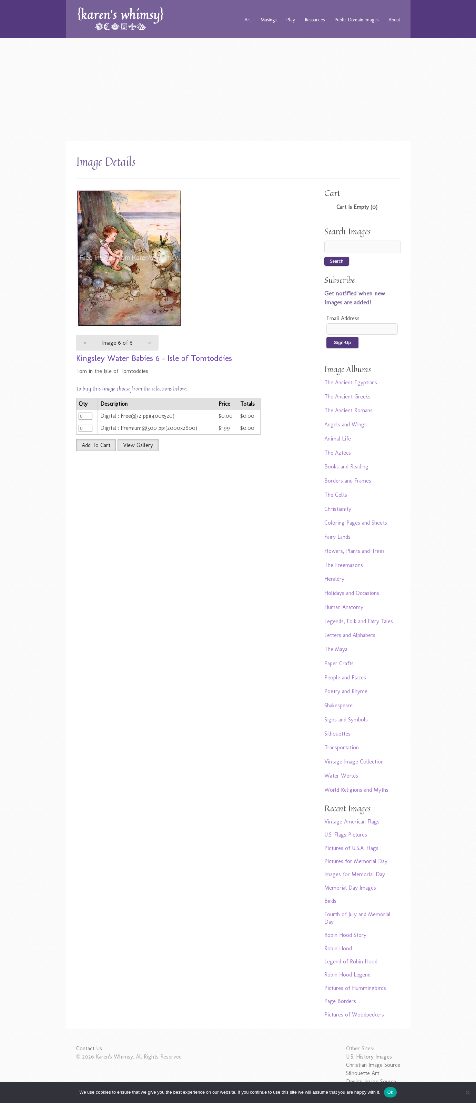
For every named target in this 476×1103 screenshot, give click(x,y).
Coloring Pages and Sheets (355, 522)
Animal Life (337, 438)
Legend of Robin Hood (350, 961)
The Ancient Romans (348, 410)
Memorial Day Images (350, 887)
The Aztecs (337, 452)
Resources (315, 20)
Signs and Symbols (346, 719)
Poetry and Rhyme (345, 691)
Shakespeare (338, 705)
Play (290, 20)
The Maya (335, 649)
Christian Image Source (373, 1065)
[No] (467, 1092)
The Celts (335, 495)
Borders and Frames (347, 480)
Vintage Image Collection (354, 761)
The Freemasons (343, 565)
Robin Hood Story (345, 935)
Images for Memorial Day (354, 874)
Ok (390, 1092)
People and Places (345, 677)
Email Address (342, 318)
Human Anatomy (343, 607)
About (394, 20)
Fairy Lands (337, 537)
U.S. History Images (369, 1056)
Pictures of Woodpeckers (354, 1014)
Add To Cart (96, 445)
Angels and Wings (345, 424)
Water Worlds (341, 775)
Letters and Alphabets (349, 635)
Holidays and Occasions (351, 593)
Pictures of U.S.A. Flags (351, 848)
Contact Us (89, 1048)
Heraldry (334, 579)
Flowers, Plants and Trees (354, 551)
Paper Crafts (339, 663)
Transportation (341, 747)
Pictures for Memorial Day (355, 861)
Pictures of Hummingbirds (355, 988)
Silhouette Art (362, 1073)
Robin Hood (338, 948)
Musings (268, 20)
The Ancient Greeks (347, 396)
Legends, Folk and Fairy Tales (358, 621)
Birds (330, 901)
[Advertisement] (238, 89)
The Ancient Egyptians (350, 382)
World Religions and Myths (356, 790)
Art (247, 20)
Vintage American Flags (351, 821)
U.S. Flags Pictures (345, 834)
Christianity (337, 509)
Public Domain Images (356, 20)
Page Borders (340, 1001)
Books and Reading (346, 466)
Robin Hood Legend (347, 974)
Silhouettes (337, 733)
